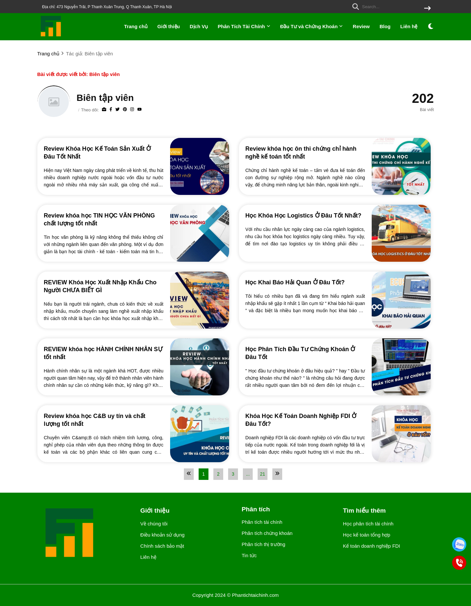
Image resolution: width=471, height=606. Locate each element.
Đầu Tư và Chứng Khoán (311, 26)
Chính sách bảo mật (162, 546)
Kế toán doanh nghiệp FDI (371, 546)
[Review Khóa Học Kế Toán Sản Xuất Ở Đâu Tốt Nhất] (104, 152)
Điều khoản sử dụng (162, 535)
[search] (390, 6)
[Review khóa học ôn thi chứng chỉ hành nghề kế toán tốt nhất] (305, 152)
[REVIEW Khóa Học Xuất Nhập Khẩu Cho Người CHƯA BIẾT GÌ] (104, 286)
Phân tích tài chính (262, 522)
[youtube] (139, 109)
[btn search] (427, 8)
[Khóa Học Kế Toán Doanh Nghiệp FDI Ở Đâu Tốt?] (305, 419)
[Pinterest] (125, 109)
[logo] (51, 36)
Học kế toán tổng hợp (366, 535)
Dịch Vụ (199, 26)
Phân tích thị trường (263, 544)
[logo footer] (84, 533)
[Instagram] (132, 109)
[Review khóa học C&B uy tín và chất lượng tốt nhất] (104, 419)
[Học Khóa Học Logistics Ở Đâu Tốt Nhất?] (305, 215)
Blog (385, 26)
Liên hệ (408, 26)
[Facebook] (110, 109)
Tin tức (249, 555)
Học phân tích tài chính (368, 523)
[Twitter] (117, 109)
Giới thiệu (168, 26)
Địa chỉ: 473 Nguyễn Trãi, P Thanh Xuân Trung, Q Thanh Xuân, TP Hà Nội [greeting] (107, 7)
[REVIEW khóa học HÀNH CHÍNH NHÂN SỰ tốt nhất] (104, 353)
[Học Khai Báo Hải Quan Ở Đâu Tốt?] (305, 282)
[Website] (104, 109)
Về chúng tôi (153, 523)
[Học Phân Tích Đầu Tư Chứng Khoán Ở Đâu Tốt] (305, 353)
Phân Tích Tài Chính (244, 26)
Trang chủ (136, 26)
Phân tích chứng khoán (267, 533)
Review (361, 26)
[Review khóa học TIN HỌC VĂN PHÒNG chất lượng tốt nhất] (104, 219)
